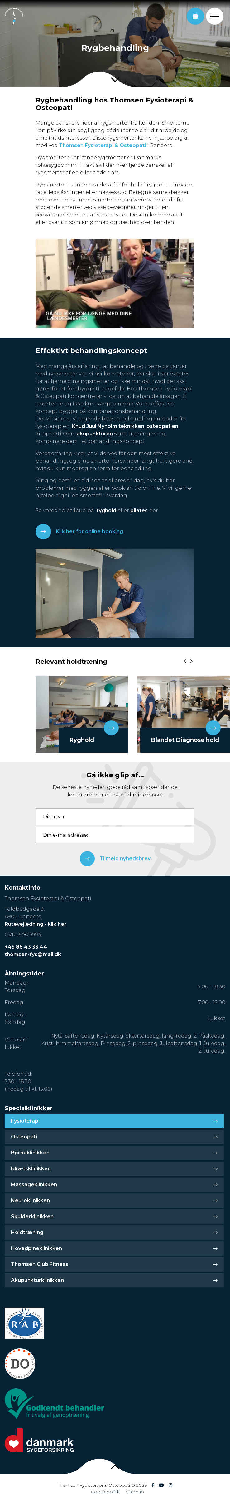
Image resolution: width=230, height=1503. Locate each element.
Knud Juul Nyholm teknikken (108, 426)
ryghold (106, 510)
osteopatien (162, 426)
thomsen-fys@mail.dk (33, 954)
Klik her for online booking (79, 531)
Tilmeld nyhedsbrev (115, 858)
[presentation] (185, 661)
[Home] (14, 16)
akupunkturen (95, 434)
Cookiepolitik (105, 1492)
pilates (139, 510)
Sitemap (135, 1492)
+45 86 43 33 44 (26, 947)
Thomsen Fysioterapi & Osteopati (102, 145)
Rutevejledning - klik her (35, 924)
